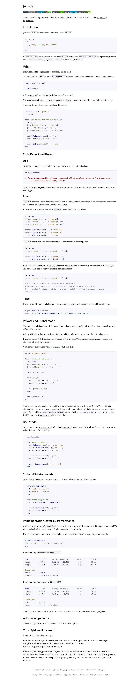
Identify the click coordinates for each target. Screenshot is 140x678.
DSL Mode (12, 49)
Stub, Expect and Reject (17, 44)
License (10, 30)
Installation (12, 39)
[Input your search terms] (16, 3)
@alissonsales (72, 623)
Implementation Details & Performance (23, 54)
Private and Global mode (17, 47)
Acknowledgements (16, 57)
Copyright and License (16, 59)
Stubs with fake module (17, 52)
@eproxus (118, 17)
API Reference (13, 27)
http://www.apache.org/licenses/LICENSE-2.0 (60, 646)
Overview (11, 33)
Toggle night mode (87, 674)
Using (10, 42)
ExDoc (62, 670)
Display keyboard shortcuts (69, 674)
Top (9, 37)
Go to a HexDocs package (104, 674)
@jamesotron (56, 623)
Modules (9, 21)
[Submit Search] (3, 3)
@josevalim (46, 21)
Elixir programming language (86, 670)
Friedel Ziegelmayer (114, 670)
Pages (8, 17)
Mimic (9, 9)
